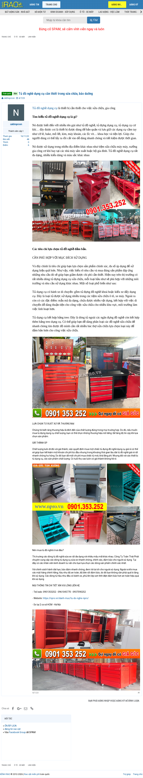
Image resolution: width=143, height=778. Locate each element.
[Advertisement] (71, 65)
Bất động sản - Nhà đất (17, 12)
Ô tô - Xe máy (87, 12)
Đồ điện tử (40, 12)
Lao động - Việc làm (109, 12)
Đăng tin (34, 4)
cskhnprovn (9, 98)
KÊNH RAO (5, 771)
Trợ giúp (127, 771)
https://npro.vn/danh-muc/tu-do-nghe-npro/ (66, 596)
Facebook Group (18, 729)
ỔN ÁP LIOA (11, 722)
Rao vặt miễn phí (32, 771)
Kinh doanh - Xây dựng (63, 12)
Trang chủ (51, 4)
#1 (138, 690)
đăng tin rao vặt (13, 726)
